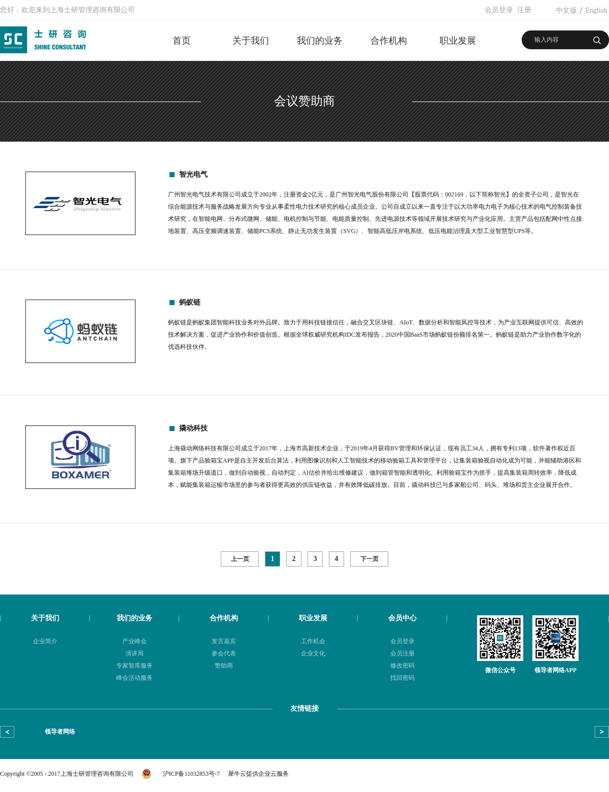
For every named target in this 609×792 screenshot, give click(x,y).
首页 (182, 41)
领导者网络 (60, 731)
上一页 (240, 559)
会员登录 (499, 10)
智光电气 (193, 174)
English (596, 10)
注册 (524, 10)
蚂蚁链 (189, 302)
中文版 (566, 10)
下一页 (369, 559)
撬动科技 (193, 428)
